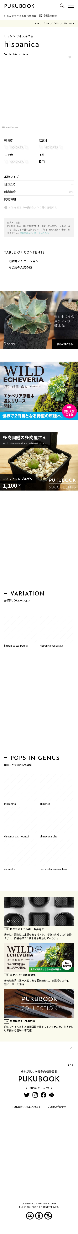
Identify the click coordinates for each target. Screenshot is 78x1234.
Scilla (56, 23)
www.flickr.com (12, 127)
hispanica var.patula (51, 645)
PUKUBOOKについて (26, 1107)
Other (47, 23)
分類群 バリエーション (23, 261)
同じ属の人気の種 (20, 267)
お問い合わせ (57, 1107)
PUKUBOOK (19, 6)
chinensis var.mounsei (16, 836)
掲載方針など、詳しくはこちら (34, 233)
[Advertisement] (39, 542)
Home (36, 23)
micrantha (10, 803)
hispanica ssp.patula (16, 645)
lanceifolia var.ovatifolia (53, 869)
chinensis (45, 803)
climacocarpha (48, 836)
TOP (70, 1057)
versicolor (9, 869)
